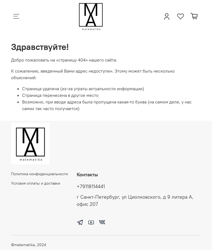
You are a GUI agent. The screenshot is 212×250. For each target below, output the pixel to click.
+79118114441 (91, 186)
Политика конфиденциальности (39, 173)
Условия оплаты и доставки (35, 183)
